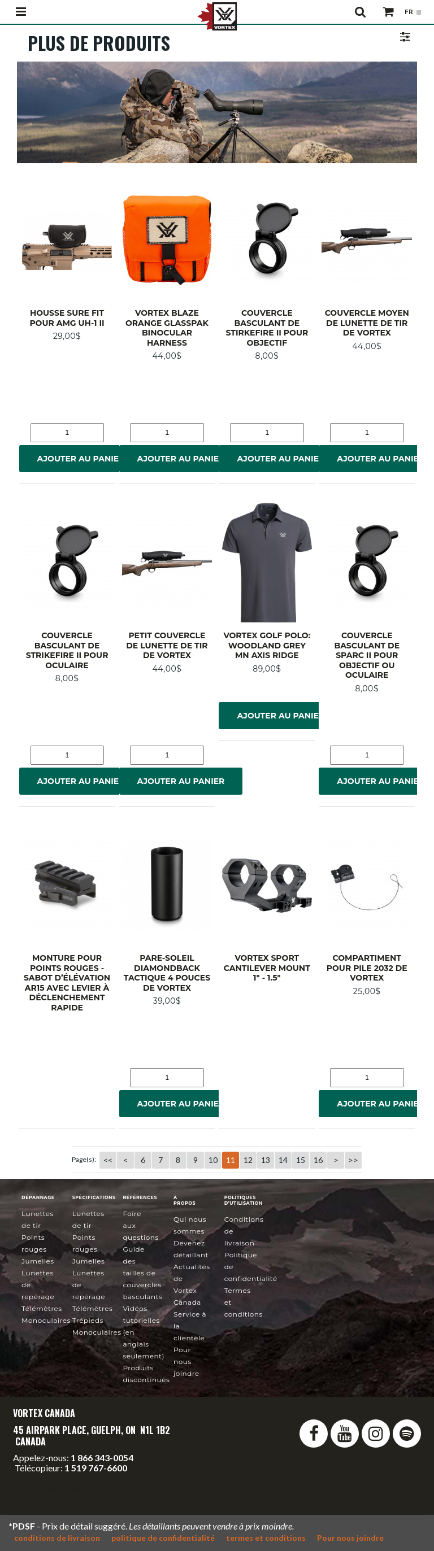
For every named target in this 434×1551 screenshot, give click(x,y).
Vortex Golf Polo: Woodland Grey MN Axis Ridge (266, 645)
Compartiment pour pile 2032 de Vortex (367, 968)
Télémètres (41, 1308)
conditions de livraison (57, 1538)
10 (213, 1160)
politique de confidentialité (163, 1538)
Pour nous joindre (186, 1361)
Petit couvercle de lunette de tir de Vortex (166, 645)
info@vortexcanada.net (58, 1477)
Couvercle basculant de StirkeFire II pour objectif (266, 328)
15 (300, 1160)
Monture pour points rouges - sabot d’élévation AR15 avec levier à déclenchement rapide (67, 983)
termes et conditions (266, 1538)
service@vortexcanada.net (67, 1488)
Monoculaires (46, 1320)
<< (107, 1160)
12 (248, 1160)
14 (283, 1160)
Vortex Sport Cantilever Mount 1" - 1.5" (267, 968)
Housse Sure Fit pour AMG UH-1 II (66, 318)
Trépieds (87, 1320)
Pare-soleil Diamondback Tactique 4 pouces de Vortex (167, 973)
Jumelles (37, 1261)
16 (318, 1160)
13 (265, 1160)
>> (353, 1160)
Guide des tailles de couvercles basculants (142, 1273)
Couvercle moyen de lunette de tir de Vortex (367, 323)
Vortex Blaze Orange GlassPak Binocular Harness (167, 328)
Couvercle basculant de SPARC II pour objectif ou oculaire (367, 655)
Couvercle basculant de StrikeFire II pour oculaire (67, 650)
